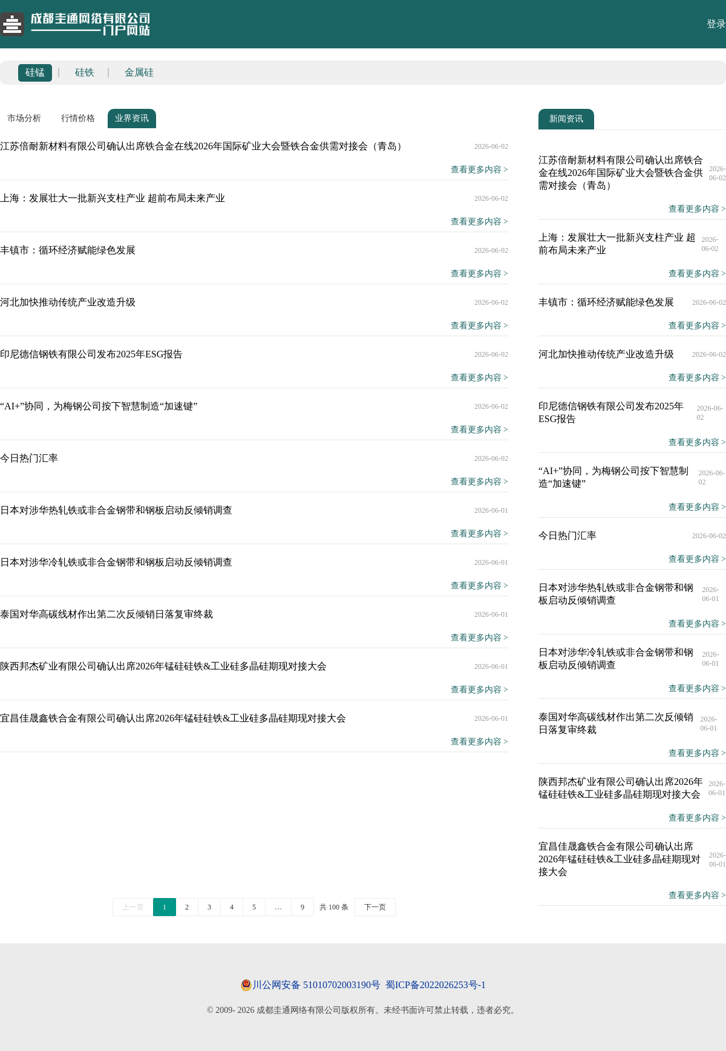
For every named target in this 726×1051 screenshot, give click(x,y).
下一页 (375, 907)
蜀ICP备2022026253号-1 (435, 985)
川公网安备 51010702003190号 (316, 985)
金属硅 (139, 72)
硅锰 (35, 72)
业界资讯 (132, 118)
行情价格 (78, 118)
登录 (716, 24)
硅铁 (84, 72)
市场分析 (24, 118)
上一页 (133, 907)
